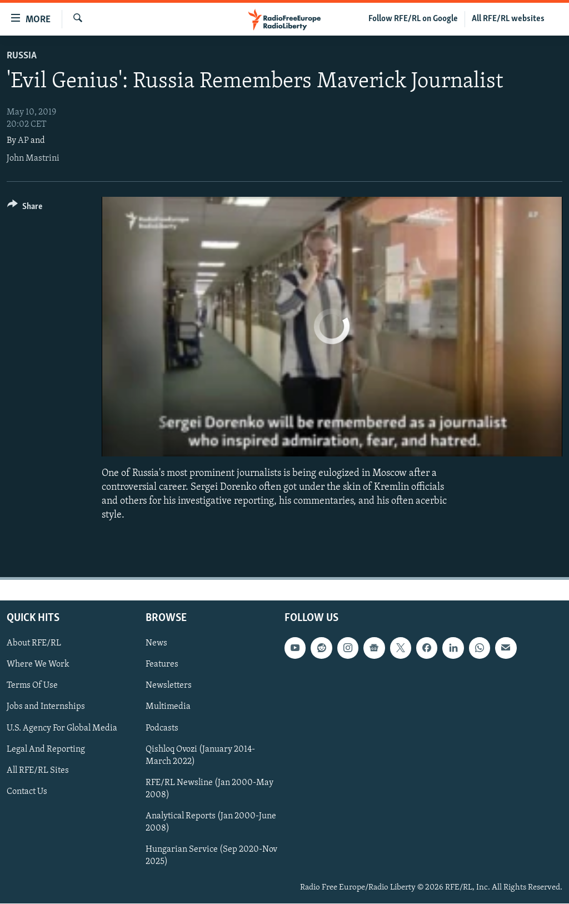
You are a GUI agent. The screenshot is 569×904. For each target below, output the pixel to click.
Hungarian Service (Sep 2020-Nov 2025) (211, 855)
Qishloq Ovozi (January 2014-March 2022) (200, 755)
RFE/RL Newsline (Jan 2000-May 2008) (209, 788)
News (156, 643)
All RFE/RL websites (508, 18)
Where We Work (38, 664)
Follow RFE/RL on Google (413, 18)
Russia (22, 56)
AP (23, 140)
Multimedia (168, 707)
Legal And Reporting (46, 749)
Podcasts (162, 728)
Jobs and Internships (46, 707)
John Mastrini (33, 158)
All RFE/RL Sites (38, 770)
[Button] (24, 208)
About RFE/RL (34, 643)
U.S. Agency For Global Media (62, 728)
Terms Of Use (32, 686)
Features (162, 664)
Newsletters (169, 686)
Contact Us (27, 791)
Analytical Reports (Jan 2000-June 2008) (211, 822)
